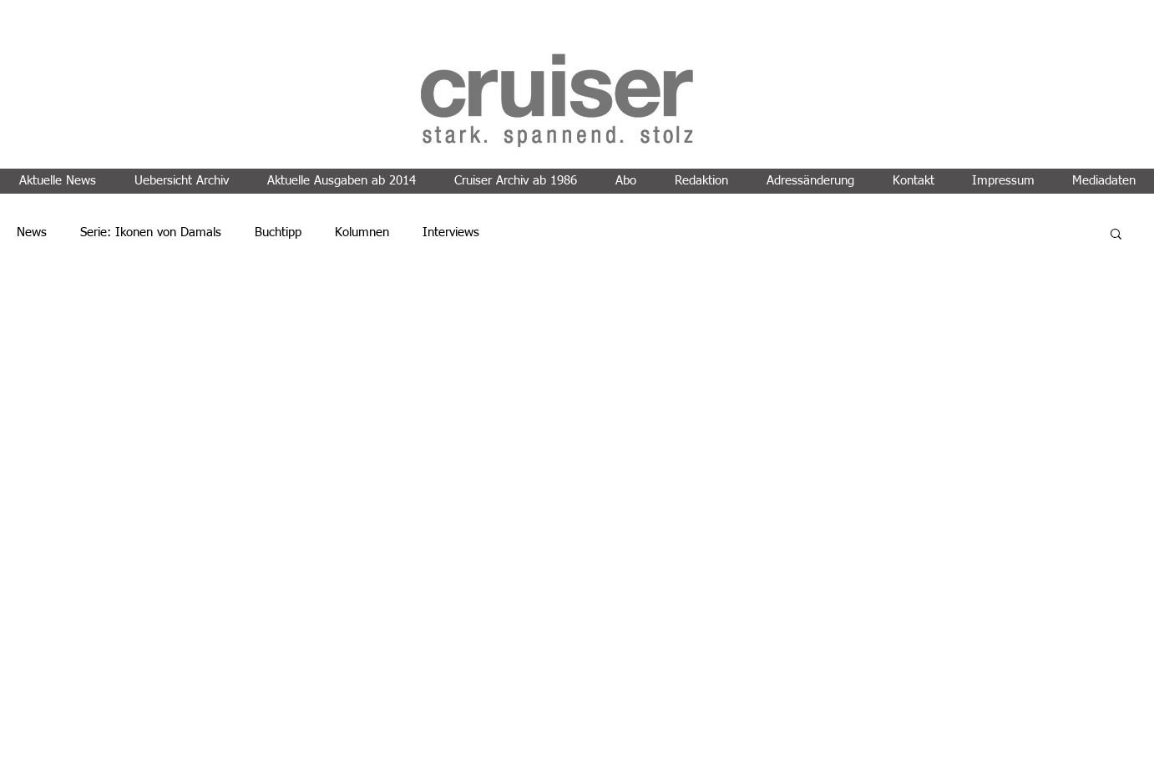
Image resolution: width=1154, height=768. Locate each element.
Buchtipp (278, 232)
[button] (1116, 235)
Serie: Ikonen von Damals (150, 232)
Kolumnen (362, 232)
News (32, 232)
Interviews (451, 232)
